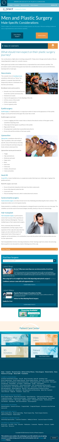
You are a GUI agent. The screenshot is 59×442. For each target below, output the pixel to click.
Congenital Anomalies (6, 398)
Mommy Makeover (16, 388)
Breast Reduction (50, 380)
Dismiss (54, 438)
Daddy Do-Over (8, 301)
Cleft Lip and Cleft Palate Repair (45, 396)
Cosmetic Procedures (6, 14)
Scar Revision (4, 401)
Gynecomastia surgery (7, 200)
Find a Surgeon (34, 5)
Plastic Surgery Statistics (41, 413)
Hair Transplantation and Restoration (41, 385)
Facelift (34, 383)
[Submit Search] (54, 260)
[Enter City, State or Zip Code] (28, 260)
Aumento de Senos (15, 406)
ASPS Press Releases (6, 414)
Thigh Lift (12, 391)
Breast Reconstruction (20, 396)
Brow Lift (3, 382)
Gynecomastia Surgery (25, 385)
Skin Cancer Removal (21, 401)
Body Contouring (28, 378)
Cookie (3, 440)
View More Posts (29, 284)
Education (20, 424)
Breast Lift (41, 380)
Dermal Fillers (12, 383)
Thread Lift (19, 391)
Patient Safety (49, 372)
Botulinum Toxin (43, 378)
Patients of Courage (7, 373)
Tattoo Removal (5, 391)
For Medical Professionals (10, 422)
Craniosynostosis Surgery (19, 398)
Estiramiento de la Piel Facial (48, 406)
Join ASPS (10, 424)
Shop (15, 424)
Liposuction (4, 138)
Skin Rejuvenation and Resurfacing (31, 390)
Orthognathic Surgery (37, 399)
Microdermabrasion (6, 388)
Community (34, 424)
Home (10, 5)
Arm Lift (21, 378)
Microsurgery (18, 399)
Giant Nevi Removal (42, 398)
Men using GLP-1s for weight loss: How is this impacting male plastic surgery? (29, 278)
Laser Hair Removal (6, 386)
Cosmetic (16, 5)
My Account (4, 424)
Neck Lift (24, 388)
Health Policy (4, 426)
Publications (27, 424)
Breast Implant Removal (19, 380)
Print (53, 46)
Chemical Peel (45, 382)
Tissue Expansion (32, 401)
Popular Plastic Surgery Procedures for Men (27, 293)
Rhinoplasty (18, 390)
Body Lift (36, 378)
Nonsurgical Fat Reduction (7, 390)
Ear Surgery (20, 383)
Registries (40, 424)
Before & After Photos (28, 372)
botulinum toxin (17, 76)
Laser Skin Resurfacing (17, 386)
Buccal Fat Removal (11, 382)
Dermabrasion (4, 383)
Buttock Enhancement (23, 382)
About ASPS (17, 373)
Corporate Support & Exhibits (45, 419)
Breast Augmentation (6, 380)
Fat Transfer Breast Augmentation (10, 385)
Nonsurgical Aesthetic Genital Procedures (38, 388)
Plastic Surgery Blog (18, 413)
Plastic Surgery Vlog (29, 413)
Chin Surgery (53, 382)
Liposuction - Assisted (36, 386)
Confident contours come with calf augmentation (21, 281)
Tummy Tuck (26, 391)
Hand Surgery (51, 398)
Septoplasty (12, 401)
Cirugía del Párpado (35, 406)
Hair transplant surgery (7, 215)
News (55, 372)
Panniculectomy (48, 399)
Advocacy (46, 424)
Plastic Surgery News (6, 413)
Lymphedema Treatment (7, 399)
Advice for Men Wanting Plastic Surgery (26, 298)
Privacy (41, 438)
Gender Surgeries (31, 398)
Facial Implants (40, 383)
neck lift (4, 178)
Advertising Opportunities (8, 419)
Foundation (24, 373)
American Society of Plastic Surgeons (29, 1)
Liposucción (4, 408)
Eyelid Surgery (27, 383)
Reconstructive (25, 5)
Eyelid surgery (5, 111)
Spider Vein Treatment (46, 390)
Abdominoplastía (5, 406)
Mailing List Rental (32, 419)
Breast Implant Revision (32, 380)
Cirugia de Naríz (25, 406)
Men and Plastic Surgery (49, 386)
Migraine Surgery (26, 399)
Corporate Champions (21, 419)
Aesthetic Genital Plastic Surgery (9, 378)
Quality (52, 424)
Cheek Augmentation (35, 382)
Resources (11, 426)
